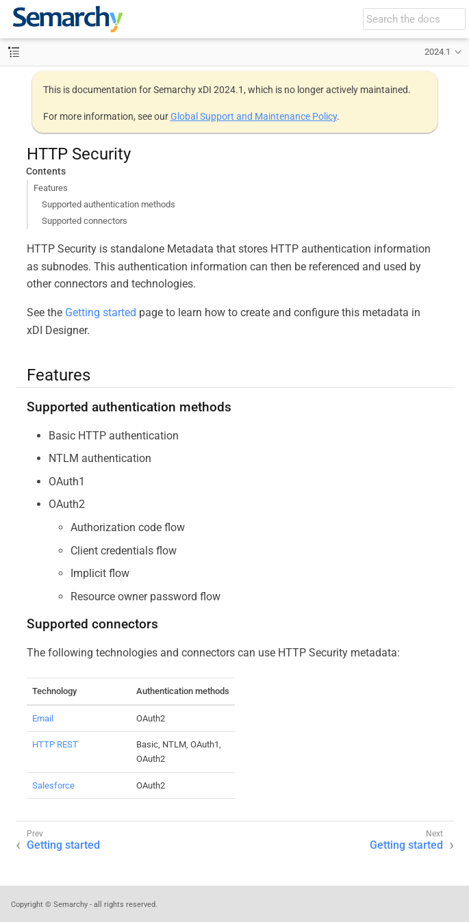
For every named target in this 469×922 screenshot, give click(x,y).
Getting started (100, 312)
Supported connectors (84, 221)
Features (51, 188)
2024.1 (437, 52)
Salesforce (53, 785)
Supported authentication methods (108, 204)
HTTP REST (55, 744)
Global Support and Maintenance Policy (253, 116)
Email (42, 718)
